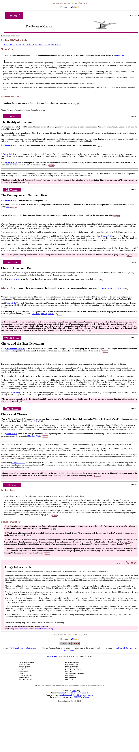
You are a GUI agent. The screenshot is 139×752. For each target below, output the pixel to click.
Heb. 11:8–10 (56, 45)
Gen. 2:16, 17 (9, 45)
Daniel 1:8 (119, 55)
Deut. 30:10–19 (28, 45)
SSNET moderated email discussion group (25, 648)
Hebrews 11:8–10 (13, 279)
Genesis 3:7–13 (12, 200)
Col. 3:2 (47, 45)
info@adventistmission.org (19, 629)
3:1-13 (18, 45)
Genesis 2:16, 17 (12, 145)
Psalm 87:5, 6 (11, 434)
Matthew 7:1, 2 (34, 436)
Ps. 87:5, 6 (33, 421)
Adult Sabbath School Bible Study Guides (77, 695)
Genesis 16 (105, 288)
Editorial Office (52, 656)
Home (74, 691)
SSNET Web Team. (81, 697)
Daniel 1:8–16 (10, 303)
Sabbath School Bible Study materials (74, 693)
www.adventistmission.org (44, 629)
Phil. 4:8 (44, 314)
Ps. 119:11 (39, 45)
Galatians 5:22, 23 (18, 463)
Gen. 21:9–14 (115, 288)
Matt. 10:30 (107, 236)
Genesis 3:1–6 (8, 154)
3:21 (7, 207)
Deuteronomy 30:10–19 (15, 349)
